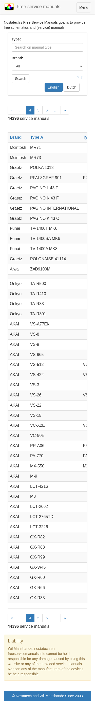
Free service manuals (32, 7)
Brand (16, 137)
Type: (16, 39)
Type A (36, 137)
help (80, 77)
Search (20, 79)
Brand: (17, 58)
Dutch (71, 87)
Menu (85, 8)
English (54, 87)
